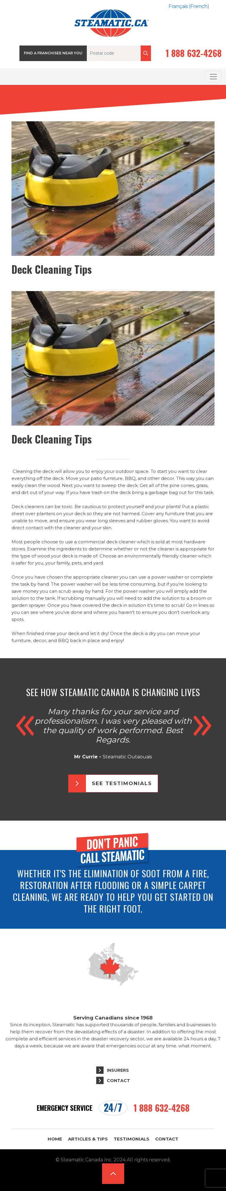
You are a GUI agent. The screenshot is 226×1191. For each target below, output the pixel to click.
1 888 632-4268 (194, 53)
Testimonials (131, 1139)
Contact (118, 1080)
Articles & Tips (88, 1139)
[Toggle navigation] (213, 77)
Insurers (118, 1070)
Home (55, 1139)
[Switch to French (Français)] (189, 6)
